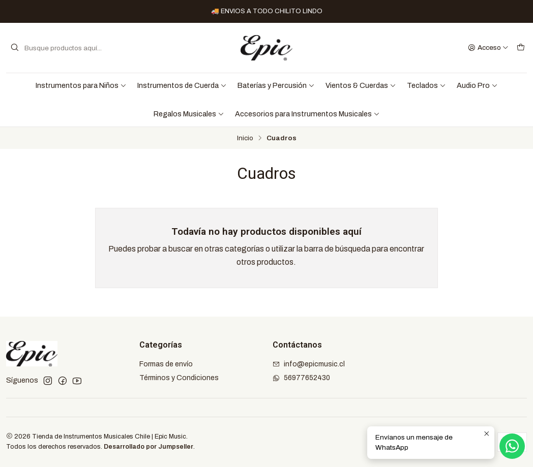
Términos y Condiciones (179, 378)
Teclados (426, 85)
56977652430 (301, 378)
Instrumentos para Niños (81, 85)
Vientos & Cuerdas (360, 85)
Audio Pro (477, 85)
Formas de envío (166, 364)
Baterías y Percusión (276, 85)
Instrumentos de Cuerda (182, 85)
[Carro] (521, 48)
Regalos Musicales (189, 114)
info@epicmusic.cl (309, 364)
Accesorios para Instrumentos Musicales (307, 114)
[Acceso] (488, 48)
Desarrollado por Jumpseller (148, 446)
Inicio (245, 138)
